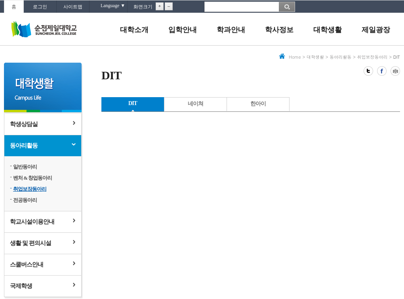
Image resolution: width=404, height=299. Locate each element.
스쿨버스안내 (26, 264)
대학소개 (134, 30)
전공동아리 (25, 200)
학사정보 (279, 30)
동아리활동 (24, 145)
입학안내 (182, 30)
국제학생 (21, 286)
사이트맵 (72, 7)
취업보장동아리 (29, 189)
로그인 (40, 7)
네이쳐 (195, 104)
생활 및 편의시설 (30, 243)
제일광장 (376, 30)
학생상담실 (24, 124)
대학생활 (327, 30)
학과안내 (231, 30)
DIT (132, 103)
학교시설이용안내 (32, 221)
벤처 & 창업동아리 (32, 178)
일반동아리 (25, 167)
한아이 (258, 104)
